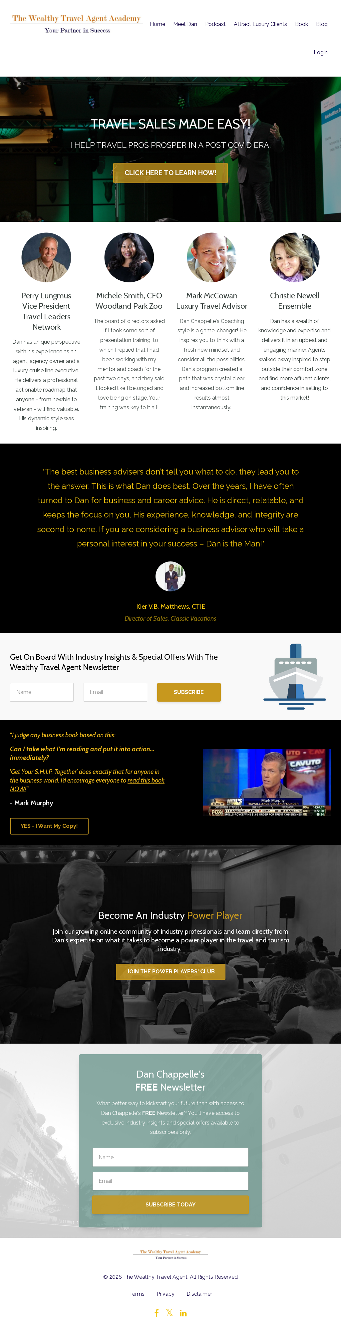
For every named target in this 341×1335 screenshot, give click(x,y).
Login (321, 52)
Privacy (165, 1294)
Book (301, 24)
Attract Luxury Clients (260, 24)
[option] (170, 538)
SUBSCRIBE (189, 692)
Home (157, 24)
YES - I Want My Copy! (49, 826)
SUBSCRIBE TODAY (170, 1204)
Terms (137, 1294)
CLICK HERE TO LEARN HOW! (170, 173)
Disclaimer (199, 1294)
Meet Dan (185, 24)
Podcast (215, 24)
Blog (322, 24)
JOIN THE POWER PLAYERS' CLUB (171, 971)
